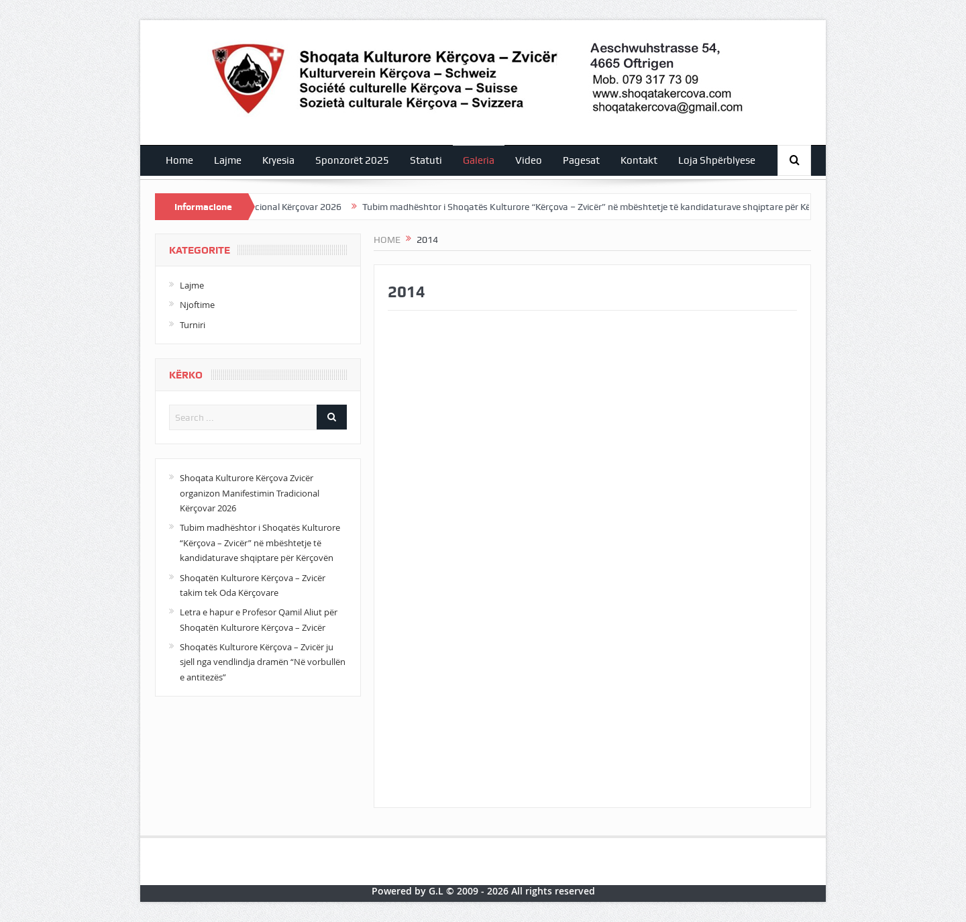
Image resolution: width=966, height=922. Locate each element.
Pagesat (581, 160)
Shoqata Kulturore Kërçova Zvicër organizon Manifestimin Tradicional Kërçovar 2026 (249, 493)
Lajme (227, 160)
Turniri (192, 325)
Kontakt (639, 160)
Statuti (426, 160)
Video (528, 160)
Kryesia (278, 160)
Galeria (478, 160)
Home (179, 160)
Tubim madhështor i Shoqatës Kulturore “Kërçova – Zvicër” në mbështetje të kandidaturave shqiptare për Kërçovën (605, 206)
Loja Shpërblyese (716, 160)
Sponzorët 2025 (352, 160)
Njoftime (197, 305)
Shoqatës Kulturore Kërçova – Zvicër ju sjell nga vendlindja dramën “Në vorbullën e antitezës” (262, 662)
